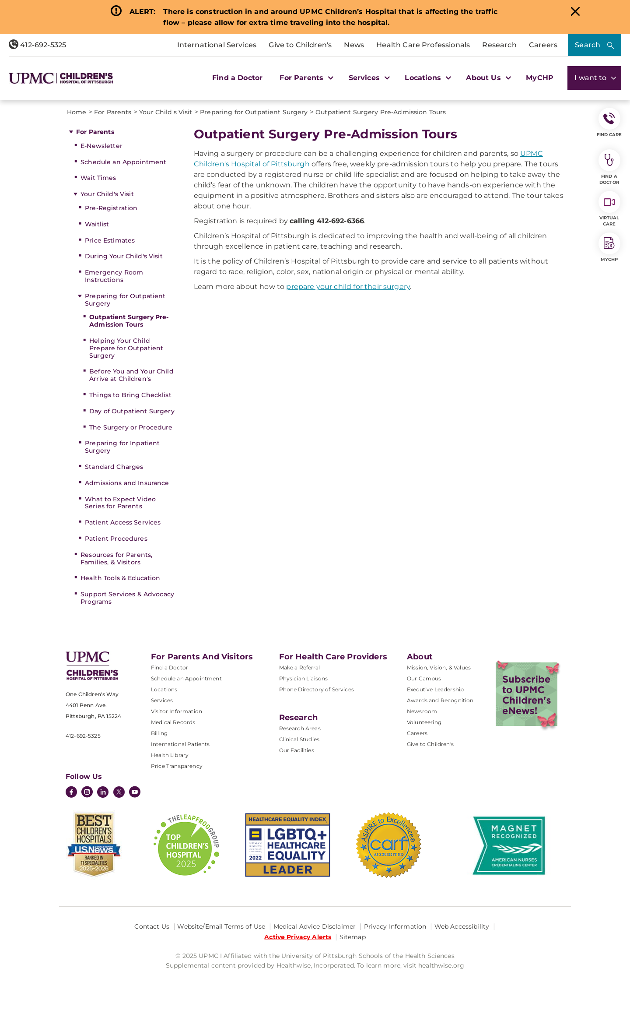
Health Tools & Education (120, 578)
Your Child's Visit (107, 194)
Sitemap (353, 937)
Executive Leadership (435, 689)
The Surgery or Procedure (130, 427)
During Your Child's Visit (124, 256)
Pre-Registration (111, 208)
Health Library (170, 755)
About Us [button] (487, 78)
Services (162, 700)
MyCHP (539, 78)
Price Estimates (110, 240)
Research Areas (300, 728)
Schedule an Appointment (123, 162)
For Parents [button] (305, 78)
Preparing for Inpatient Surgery (122, 446)
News (354, 45)
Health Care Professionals (423, 45)
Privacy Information (395, 926)
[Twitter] (119, 792)
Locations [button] (427, 78)
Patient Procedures (116, 538)
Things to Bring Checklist (130, 395)
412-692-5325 (37, 45)
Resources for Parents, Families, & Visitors (116, 558)
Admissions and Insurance (127, 483)
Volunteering (424, 722)
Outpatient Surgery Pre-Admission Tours (128, 320)
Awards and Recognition (440, 700)
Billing (159, 733)
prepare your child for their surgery (348, 286)
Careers (543, 45)
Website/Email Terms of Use (221, 926)
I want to (594, 78)
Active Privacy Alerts (297, 937)
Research (499, 45)
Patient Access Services (123, 522)
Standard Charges (114, 467)
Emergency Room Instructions (114, 276)
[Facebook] (71, 793)
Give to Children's (300, 45)
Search (587, 45)
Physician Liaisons (303, 678)
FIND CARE (609, 122)
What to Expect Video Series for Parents (120, 503)
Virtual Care (609, 209)
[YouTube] (134, 793)
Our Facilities (296, 750)
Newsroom (422, 711)
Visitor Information (176, 711)
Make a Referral (299, 667)
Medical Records (173, 722)
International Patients (180, 744)
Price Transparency (177, 766)
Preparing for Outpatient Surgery (125, 299)
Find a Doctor (237, 78)
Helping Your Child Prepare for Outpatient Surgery (126, 348)
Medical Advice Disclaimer (314, 926)
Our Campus (424, 678)
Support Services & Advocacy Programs (127, 598)
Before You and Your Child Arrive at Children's (131, 375)
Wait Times (98, 178)
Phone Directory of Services (316, 689)
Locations (164, 689)
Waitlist (97, 224)
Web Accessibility (461, 926)
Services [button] (368, 78)
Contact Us (151, 926)
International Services (217, 45)
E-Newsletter (101, 146)
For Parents (95, 132)
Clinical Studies (299, 739)
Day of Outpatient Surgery (132, 411)
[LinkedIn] (102, 793)
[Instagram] (87, 793)
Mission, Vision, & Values (439, 667)
